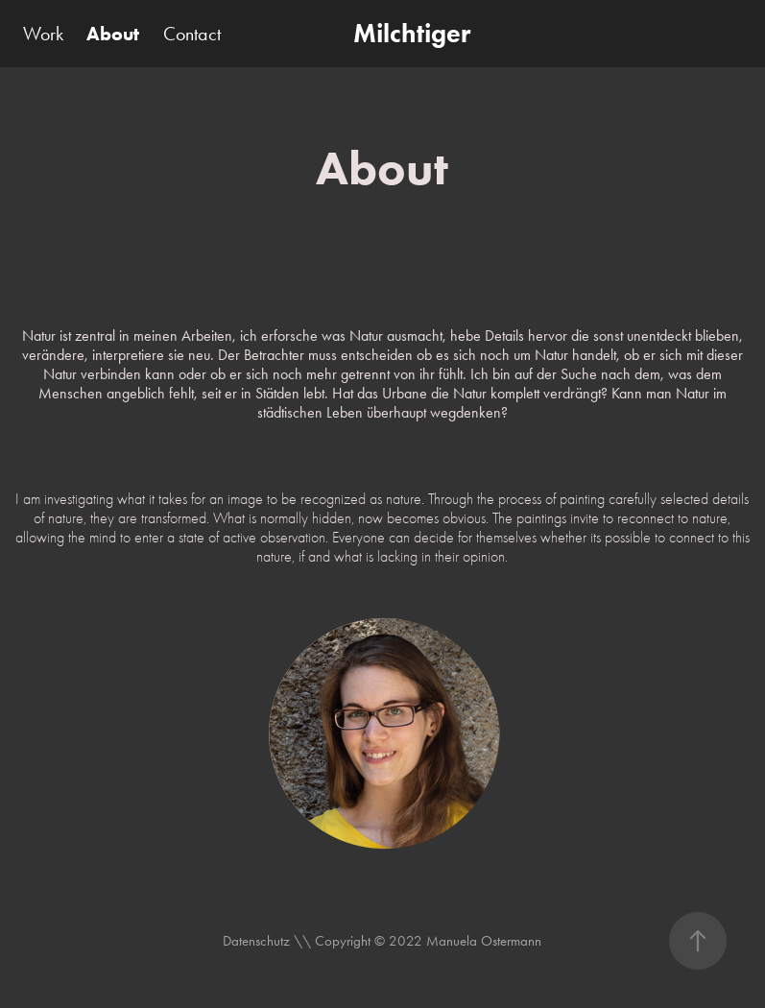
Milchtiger (411, 33)
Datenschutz (258, 940)
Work (43, 33)
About (112, 33)
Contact (192, 33)
